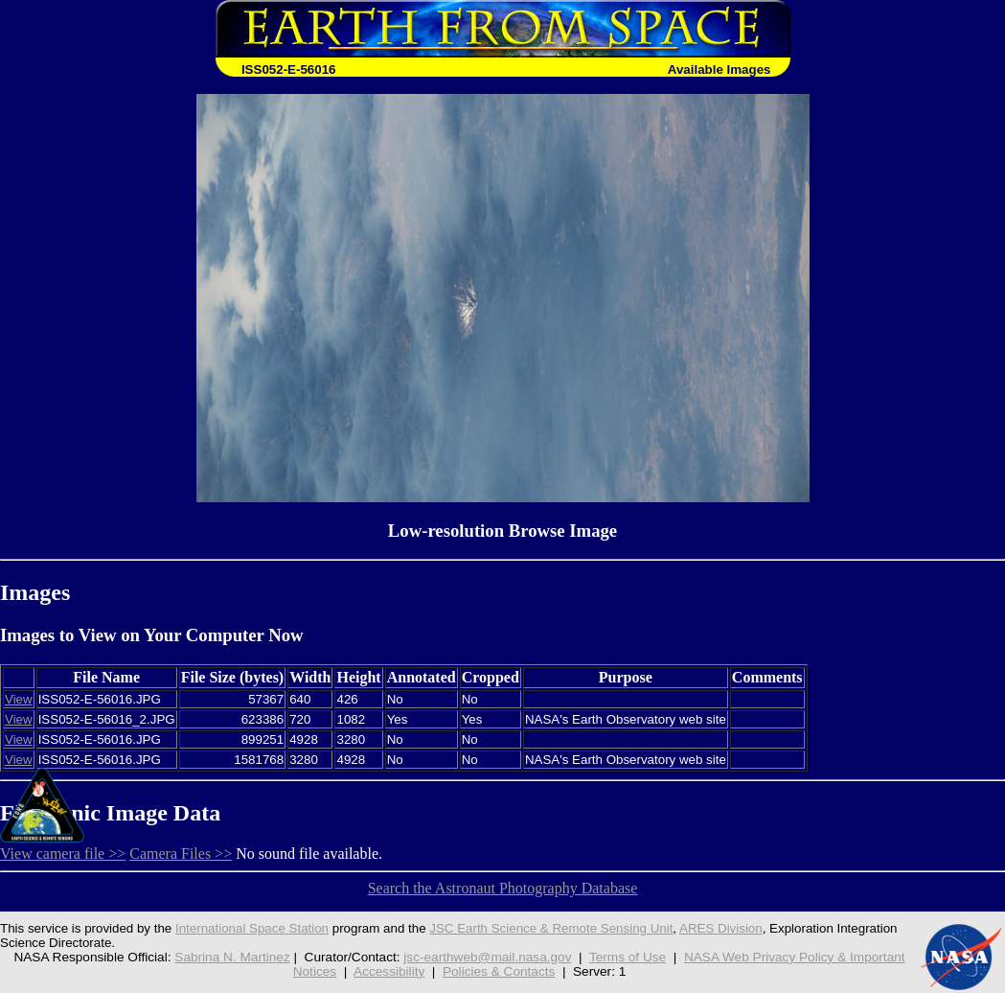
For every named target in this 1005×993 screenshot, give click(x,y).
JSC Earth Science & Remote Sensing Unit (551, 928)
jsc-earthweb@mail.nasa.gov (487, 957)
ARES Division (721, 928)
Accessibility (389, 971)
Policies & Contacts (499, 971)
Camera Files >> (180, 853)
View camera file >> (63, 853)
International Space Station (252, 928)
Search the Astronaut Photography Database (503, 888)
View (19, 699)
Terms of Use (627, 957)
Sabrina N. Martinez (231, 957)
